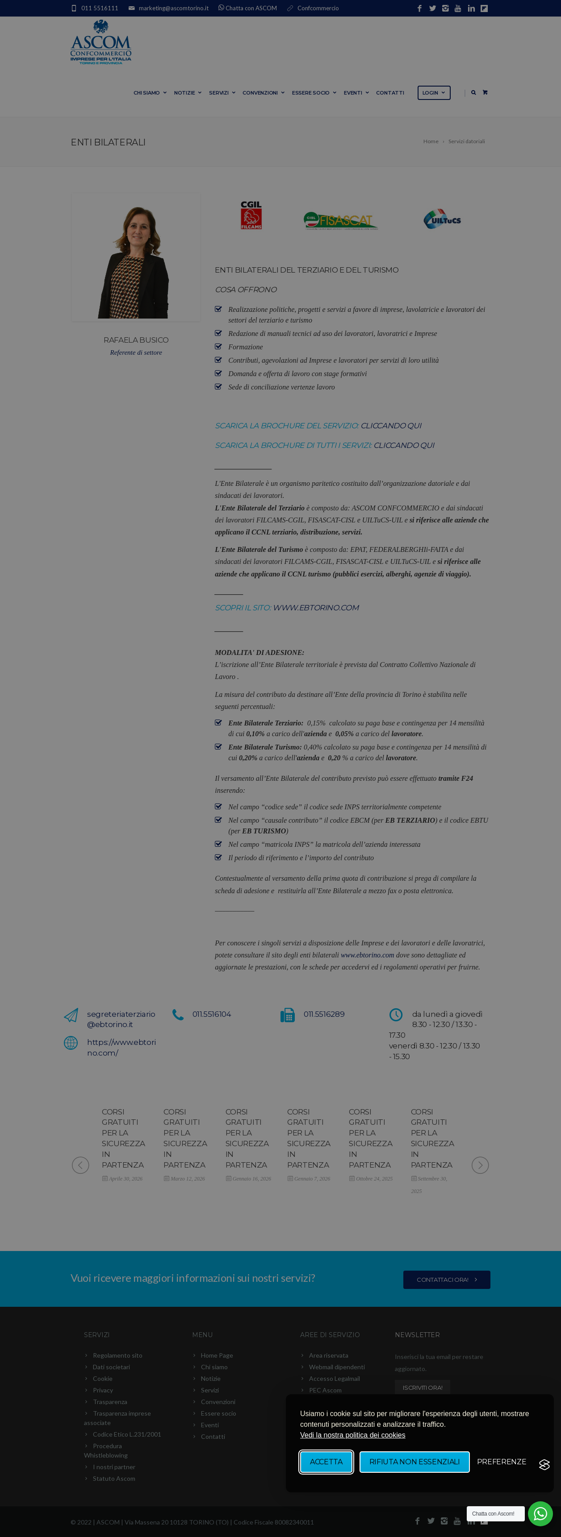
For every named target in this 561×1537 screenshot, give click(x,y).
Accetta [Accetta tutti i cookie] (326, 1462)
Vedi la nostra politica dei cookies (353, 1435)
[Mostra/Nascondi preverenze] (502, 1462)
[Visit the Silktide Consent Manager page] (544, 1464)
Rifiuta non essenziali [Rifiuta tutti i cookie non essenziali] (414, 1462)
